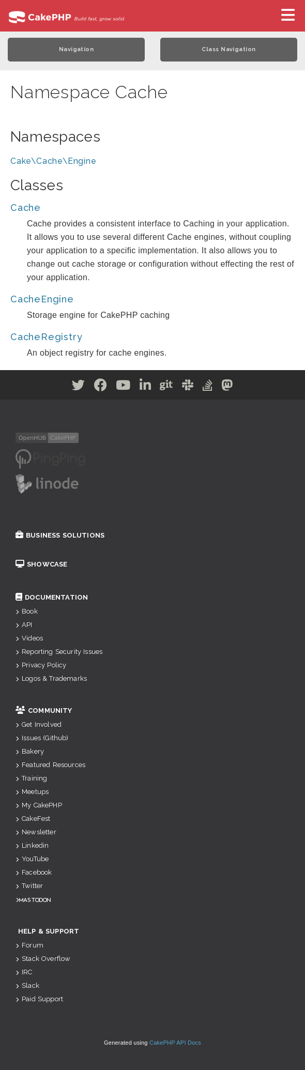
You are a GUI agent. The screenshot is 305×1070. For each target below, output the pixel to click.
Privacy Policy (41, 665)
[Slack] (188, 387)
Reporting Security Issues (59, 651)
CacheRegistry (46, 336)
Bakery (30, 751)
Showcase (41, 564)
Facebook (34, 872)
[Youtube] (123, 387)
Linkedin (32, 845)
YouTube (32, 859)
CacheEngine (42, 299)
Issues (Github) (42, 738)
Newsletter (36, 832)
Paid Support (39, 999)
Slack (27, 985)
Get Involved (39, 724)
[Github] (166, 387)
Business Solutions (60, 535)
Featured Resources (50, 765)
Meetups (32, 792)
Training (31, 778)
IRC (24, 972)
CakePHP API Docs (175, 1043)
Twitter (29, 886)
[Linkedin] (145, 387)
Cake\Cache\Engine (53, 161)
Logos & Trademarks (51, 678)
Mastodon (35, 899)
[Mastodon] (227, 387)
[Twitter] (78, 387)
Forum (29, 945)
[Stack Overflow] (208, 387)
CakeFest (33, 818)
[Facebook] (101, 387)
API (24, 625)
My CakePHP (39, 805)
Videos (29, 638)
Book (27, 611)
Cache (25, 207)
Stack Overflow (43, 958)
